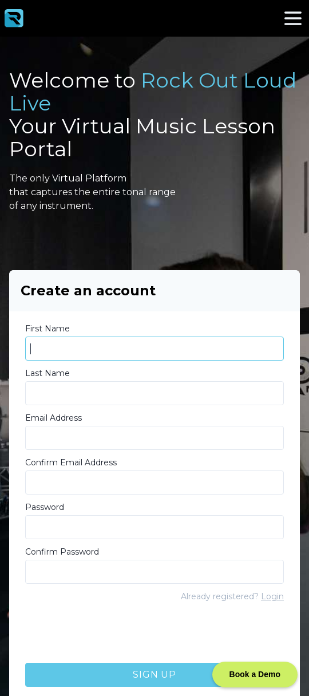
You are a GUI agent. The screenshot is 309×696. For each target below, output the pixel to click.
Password (44, 507)
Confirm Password (62, 552)
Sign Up (154, 674)
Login (272, 596)
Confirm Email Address (71, 462)
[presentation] (112, 633)
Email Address (53, 418)
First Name (47, 328)
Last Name (47, 373)
